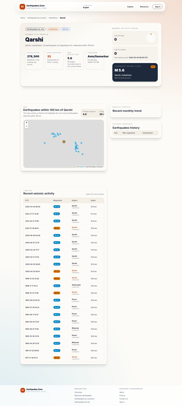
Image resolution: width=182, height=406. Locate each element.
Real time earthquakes (83, 395)
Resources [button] (144, 7)
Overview (78, 392)
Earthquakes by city (35, 29)
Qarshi (74, 227)
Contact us (124, 399)
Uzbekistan (53, 18)
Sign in (157, 7)
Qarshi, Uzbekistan (123, 75)
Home (22, 18)
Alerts (122, 392)
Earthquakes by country (37, 18)
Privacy (122, 395)
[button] (26, 123)
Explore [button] (130, 7)
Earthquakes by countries (84, 399)
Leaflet (80, 167)
